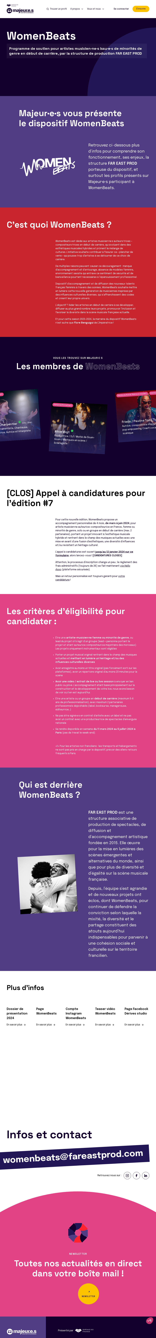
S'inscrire (141, 9)
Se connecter (121, 9)
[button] (3, 421)
